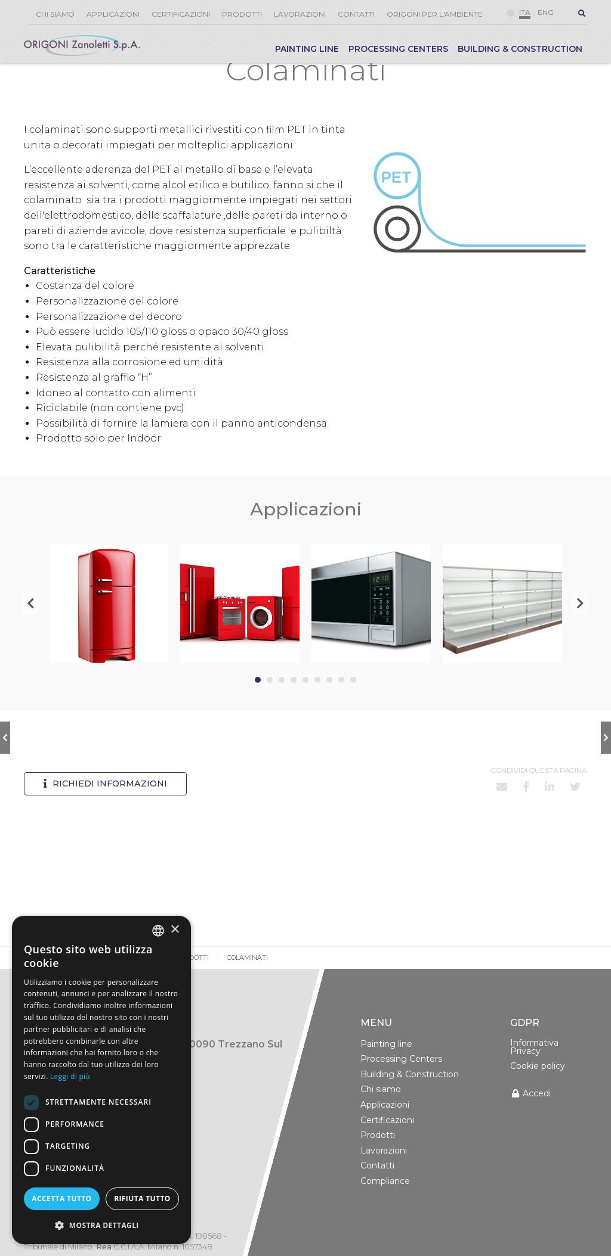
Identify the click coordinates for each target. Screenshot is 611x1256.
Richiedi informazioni (105, 811)
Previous (30, 631)
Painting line (307, 48)
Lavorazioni (300, 14)
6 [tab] (317, 707)
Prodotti (242, 14)
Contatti (356, 14)
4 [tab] (294, 707)
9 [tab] (353, 707)
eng (546, 13)
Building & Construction (520, 48)
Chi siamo (55, 14)
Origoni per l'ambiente (435, 14)
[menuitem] (307, 51)
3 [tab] (282, 707)
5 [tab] (305, 707)
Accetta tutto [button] (61, 1198)
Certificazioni (181, 14)
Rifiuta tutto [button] (142, 1198)
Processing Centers (398, 48)
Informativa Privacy (534, 1074)
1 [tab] (258, 707)
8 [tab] (341, 707)
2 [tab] (270, 707)
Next (580, 631)
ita (524, 13)
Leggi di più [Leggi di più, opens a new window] (70, 1076)
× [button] (174, 929)
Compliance (385, 1208)
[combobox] (158, 931)
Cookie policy (537, 1093)
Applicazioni (113, 14)
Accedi (530, 1120)
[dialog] (101, 1080)
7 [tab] (329, 707)
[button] (101, 1225)
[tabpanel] (108, 631)
